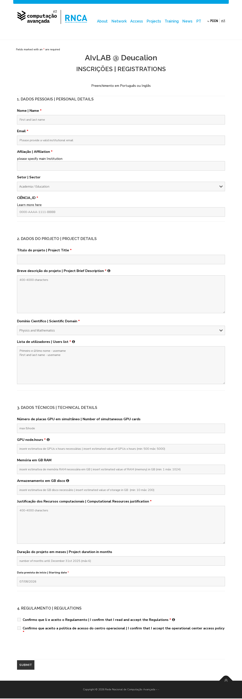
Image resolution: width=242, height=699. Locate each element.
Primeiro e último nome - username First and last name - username (121, 366)
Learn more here (29, 205)
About (101, 21)
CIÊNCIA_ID (27, 198)
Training (171, 21)
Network (118, 21)
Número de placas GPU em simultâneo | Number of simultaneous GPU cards (78, 419)
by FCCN (216, 21)
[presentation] (45, 647)
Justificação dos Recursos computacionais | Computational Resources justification (84, 502)
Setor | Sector (28, 178)
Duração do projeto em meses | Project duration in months (64, 552)
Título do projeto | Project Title (44, 251)
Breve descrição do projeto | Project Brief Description (63, 271)
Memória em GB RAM (34, 461)
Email (22, 132)
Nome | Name (29, 111)
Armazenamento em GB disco (43, 481)
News (187, 21)
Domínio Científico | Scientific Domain (48, 322)
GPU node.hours (33, 440)
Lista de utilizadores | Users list (46, 342)
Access (136, 21)
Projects (153, 21)
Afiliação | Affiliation (35, 152)
